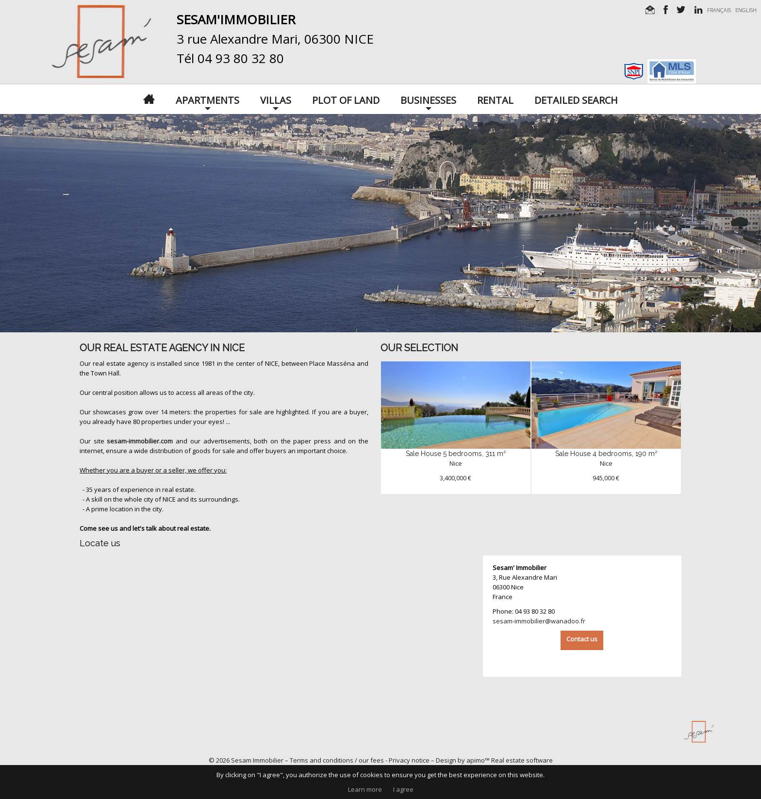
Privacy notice (409, 760)
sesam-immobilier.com (140, 441)
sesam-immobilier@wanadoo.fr (539, 621)
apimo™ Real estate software (509, 760)
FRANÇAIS (719, 10)
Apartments (207, 99)
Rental (495, 99)
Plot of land (346, 99)
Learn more (365, 789)
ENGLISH (746, 10)
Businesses (428, 99)
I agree (403, 789)
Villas (275, 99)
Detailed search (576, 99)
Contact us (581, 639)
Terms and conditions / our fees (337, 760)
